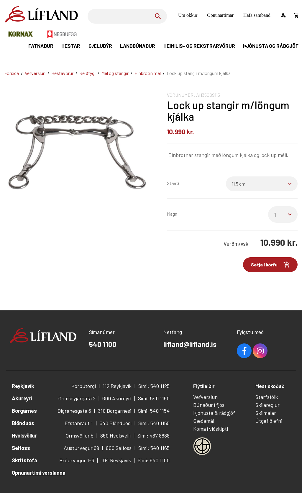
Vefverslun (35, 73)
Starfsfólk (266, 397)
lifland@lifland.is (189, 344)
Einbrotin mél (147, 73)
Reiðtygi (87, 73)
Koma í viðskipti (210, 428)
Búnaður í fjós (208, 405)
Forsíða (11, 73)
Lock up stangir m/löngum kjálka (199, 73)
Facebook (244, 350)
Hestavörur (62, 73)
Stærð (173, 183)
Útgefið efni (268, 420)
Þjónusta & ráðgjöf (214, 413)
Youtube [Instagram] (260, 350)
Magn (172, 214)
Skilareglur (267, 405)
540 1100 (102, 344)
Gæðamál (203, 420)
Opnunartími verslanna (38, 472)
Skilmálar (265, 413)
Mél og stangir (115, 73)
